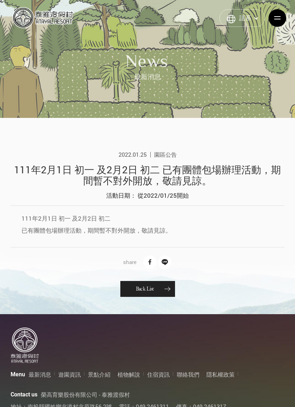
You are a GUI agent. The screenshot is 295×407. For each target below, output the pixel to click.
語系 (245, 18)
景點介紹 (99, 374)
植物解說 (129, 374)
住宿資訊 (158, 374)
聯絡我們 (188, 374)
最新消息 (40, 374)
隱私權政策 (220, 374)
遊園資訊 (69, 374)
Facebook (150, 262)
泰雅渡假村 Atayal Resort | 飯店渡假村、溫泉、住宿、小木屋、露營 (43, 17)
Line (164, 262)
